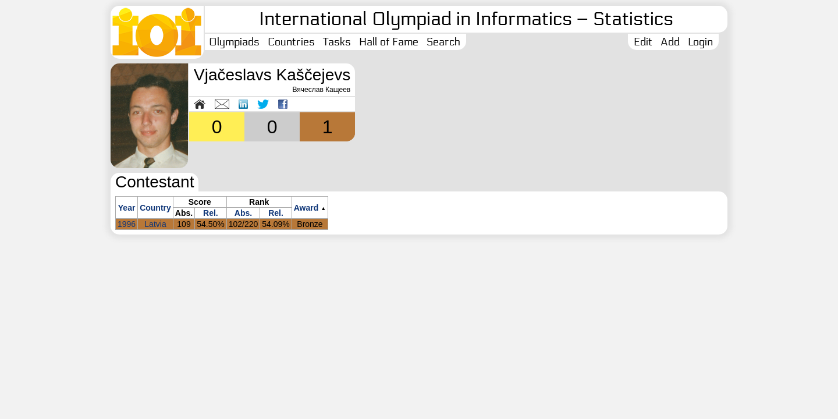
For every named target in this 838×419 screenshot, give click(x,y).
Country (155, 207)
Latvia (155, 224)
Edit (643, 41)
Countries (291, 41)
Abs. (243, 213)
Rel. (210, 213)
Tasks (337, 41)
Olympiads (234, 41)
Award (306, 207)
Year (127, 207)
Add (670, 41)
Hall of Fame (388, 41)
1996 (127, 224)
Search (443, 41)
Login (700, 41)
